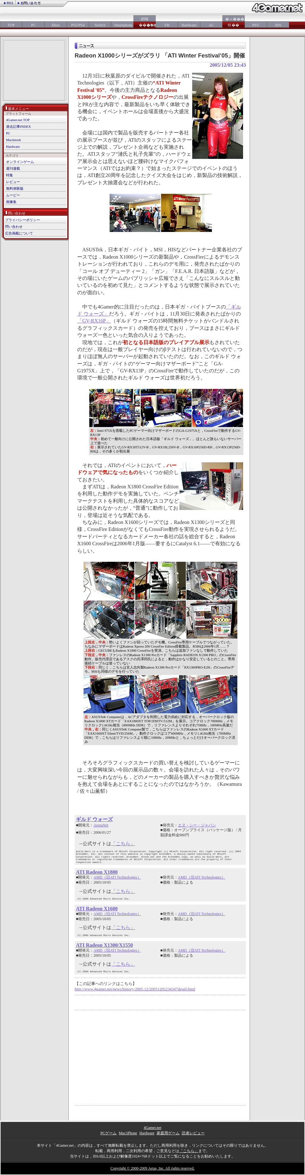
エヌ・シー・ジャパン (197, 825)
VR (167, 25)
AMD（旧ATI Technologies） (117, 877)
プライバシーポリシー (22, 220)
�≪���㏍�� (233, 22)
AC (211, 25)
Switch (100, 25)
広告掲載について (19, 233)
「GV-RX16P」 (94, 320)
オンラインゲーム (20, 162)
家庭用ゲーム (168, 1133)
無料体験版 (15, 188)
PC (33, 25)
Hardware (188, 25)
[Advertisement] (34, 71)
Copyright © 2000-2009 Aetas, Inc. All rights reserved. (152, 1168)
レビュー (13, 182)
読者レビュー (193, 1133)
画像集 (11, 202)
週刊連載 (13, 168)
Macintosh (13, 140)
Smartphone (122, 25)
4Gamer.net (152, 1127)
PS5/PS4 (78, 25)
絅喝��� (144, 22)
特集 (9, 175)
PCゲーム (108, 1133)
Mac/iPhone (128, 1133)
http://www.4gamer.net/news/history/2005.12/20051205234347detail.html (135, 989)
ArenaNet (100, 825)
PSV (255, 25)
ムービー (13, 195)
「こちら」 (123, 843)
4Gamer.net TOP (18, 120)
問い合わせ (14, 226)
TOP (11, 25)
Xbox (55, 25)
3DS (277, 25)
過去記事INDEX (18, 126)
